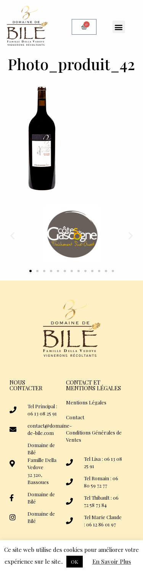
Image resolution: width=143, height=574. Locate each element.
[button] (118, 27)
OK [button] (74, 561)
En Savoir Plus (111, 561)
